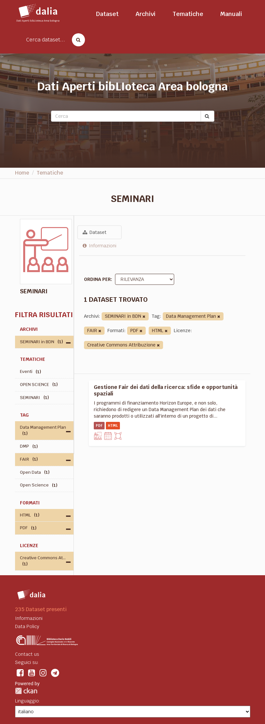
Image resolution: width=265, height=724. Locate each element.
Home (22, 172)
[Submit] (207, 116)
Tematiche (188, 14)
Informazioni (99, 246)
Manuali (231, 14)
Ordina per (97, 279)
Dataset (107, 14)
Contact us (27, 654)
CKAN (26, 690)
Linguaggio (27, 701)
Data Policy (27, 626)
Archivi (146, 14)
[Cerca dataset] (76, 39)
